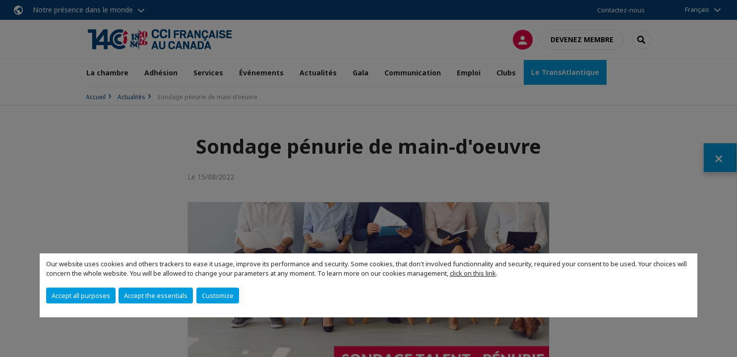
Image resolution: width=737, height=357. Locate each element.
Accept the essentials (155, 295)
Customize (218, 295)
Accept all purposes (81, 295)
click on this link (473, 273)
